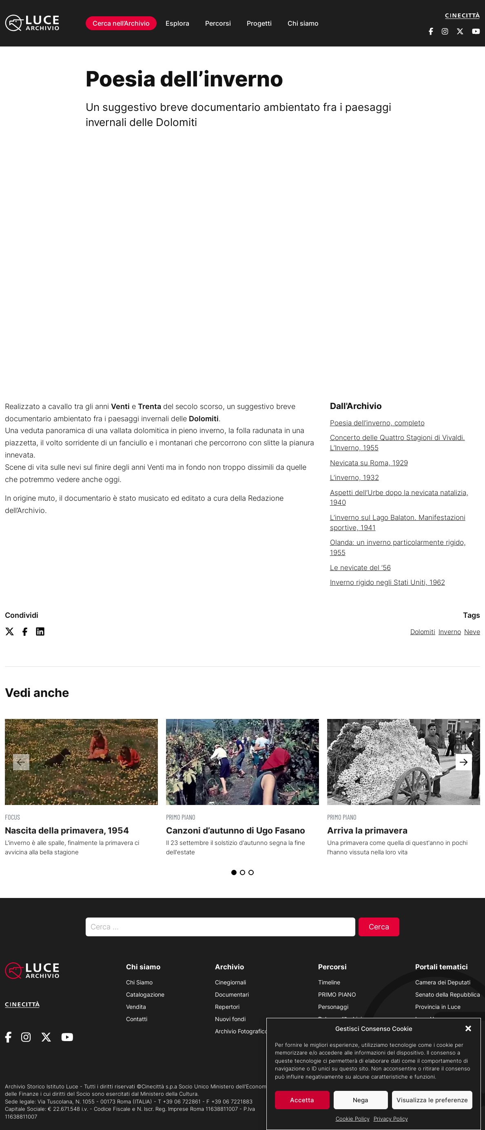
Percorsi (218, 23)
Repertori (227, 1006)
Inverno (449, 632)
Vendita (136, 1006)
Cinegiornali (230, 982)
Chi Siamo (139, 982)
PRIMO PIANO (337, 994)
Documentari (232, 994)
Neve (472, 632)
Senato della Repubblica (447, 994)
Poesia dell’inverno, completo (377, 423)
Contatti (136, 1018)
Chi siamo (303, 23)
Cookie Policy (353, 1118)
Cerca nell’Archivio (121, 23)
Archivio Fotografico (241, 1031)
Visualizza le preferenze (432, 1100)
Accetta (302, 1100)
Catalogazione (145, 994)
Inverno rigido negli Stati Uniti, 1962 (387, 582)
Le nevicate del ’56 (360, 568)
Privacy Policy (391, 1118)
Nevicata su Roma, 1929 (369, 463)
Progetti (259, 23)
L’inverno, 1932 (354, 477)
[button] (468, 1028)
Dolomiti (422, 632)
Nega (360, 1100)
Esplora (177, 23)
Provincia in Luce (438, 1006)
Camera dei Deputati (442, 982)
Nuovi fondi (230, 1018)
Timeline (329, 982)
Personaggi (333, 1006)
